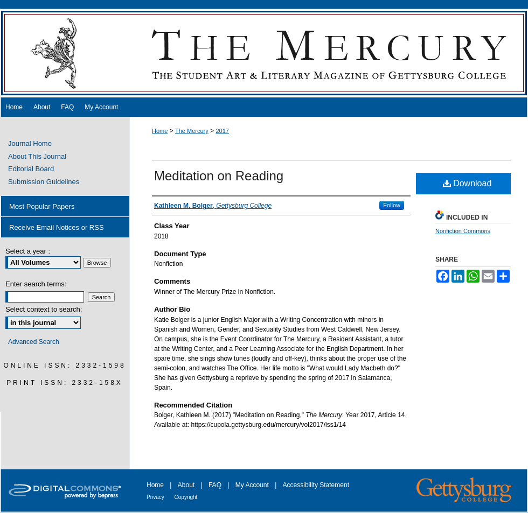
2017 (222, 131)
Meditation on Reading (218, 175)
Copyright (186, 497)
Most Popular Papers (41, 206)
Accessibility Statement (316, 485)
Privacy (156, 497)
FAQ (216, 485)
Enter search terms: (35, 284)
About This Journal (37, 156)
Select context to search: (43, 309)
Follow (391, 205)
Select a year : (27, 251)
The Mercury (264, 53)
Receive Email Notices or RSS (56, 227)
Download (467, 183)
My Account (252, 485)
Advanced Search (33, 342)
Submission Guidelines (43, 182)
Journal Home (30, 143)
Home (160, 131)
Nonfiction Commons (462, 231)
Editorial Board (31, 169)
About (187, 485)
